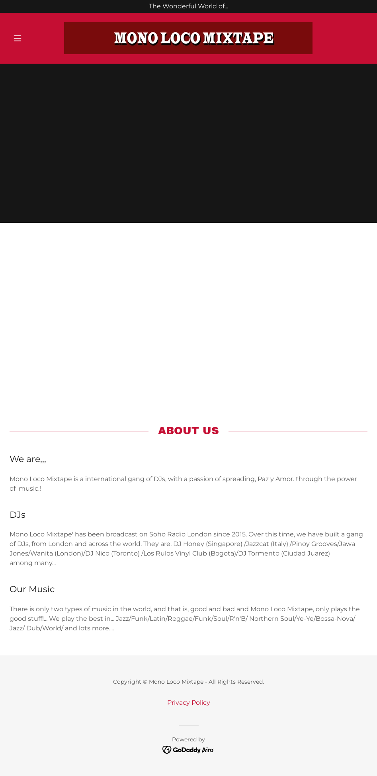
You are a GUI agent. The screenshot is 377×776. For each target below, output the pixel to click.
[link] (188, 38)
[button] (36, 38)
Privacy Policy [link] (188, 702)
